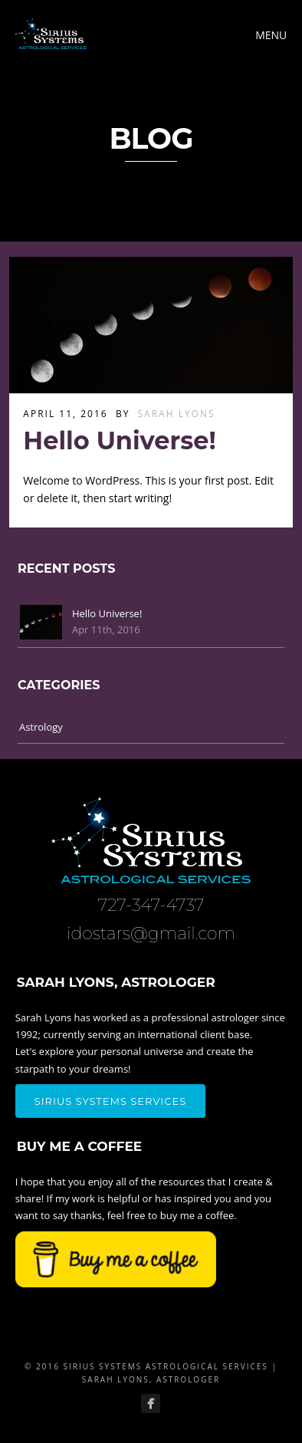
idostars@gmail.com (151, 933)
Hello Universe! (119, 440)
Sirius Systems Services (110, 1101)
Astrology (41, 727)
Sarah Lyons (176, 413)
